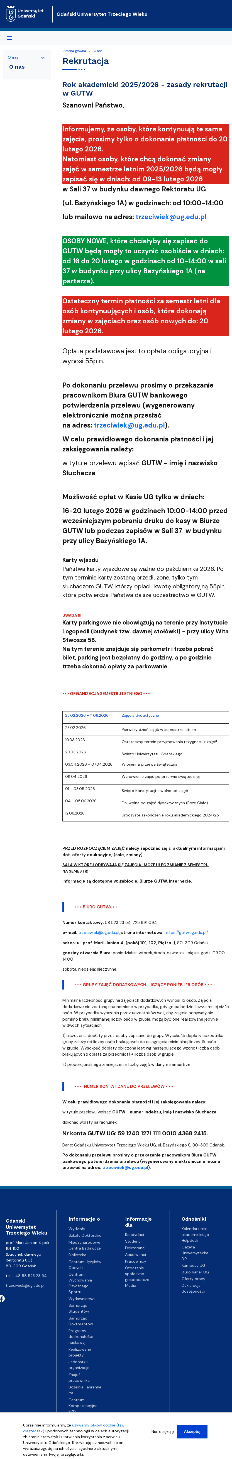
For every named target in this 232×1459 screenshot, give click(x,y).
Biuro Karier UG (195, 1272)
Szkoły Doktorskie (85, 1235)
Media (130, 1285)
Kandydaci (134, 1234)
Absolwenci (135, 1254)
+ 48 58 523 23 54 (29, 1275)
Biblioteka (77, 1254)
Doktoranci (135, 1247)
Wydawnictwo (82, 1298)
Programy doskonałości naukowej (81, 1336)
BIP (184, 1258)
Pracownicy (135, 1261)
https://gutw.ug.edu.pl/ (186, 932)
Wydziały (77, 1228)
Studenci (133, 1241)
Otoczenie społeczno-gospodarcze (137, 1273)
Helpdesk (190, 1240)
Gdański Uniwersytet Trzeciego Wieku (102, 14)
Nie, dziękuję (163, 1435)
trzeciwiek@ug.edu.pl (98, 932)
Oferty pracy (193, 1278)
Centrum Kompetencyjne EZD (83, 1405)
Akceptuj (192, 1435)
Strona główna (75, 51)
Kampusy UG (193, 1265)
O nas (98, 51)
